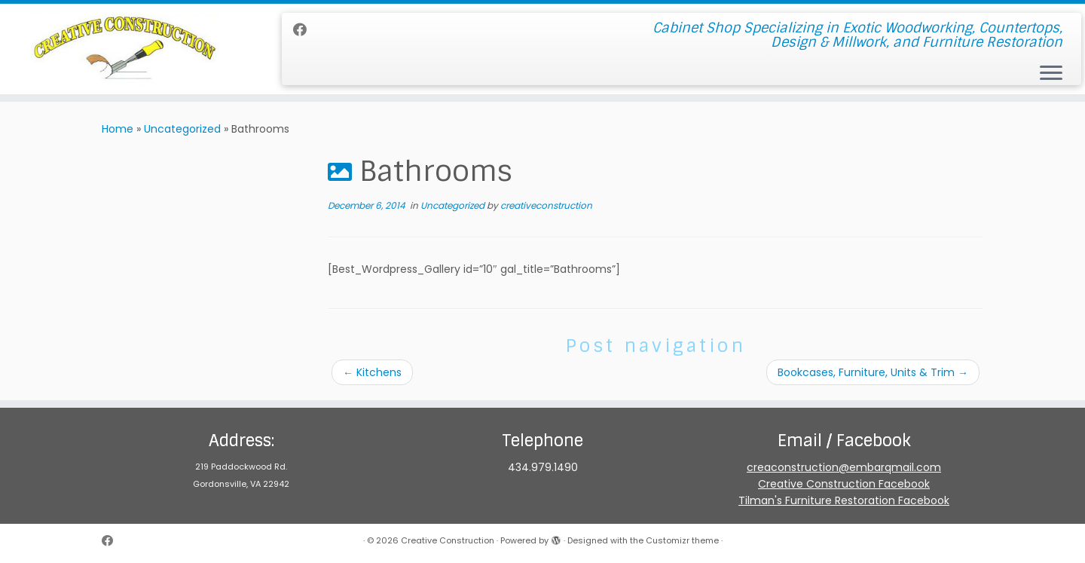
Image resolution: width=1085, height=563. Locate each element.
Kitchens (372, 372)
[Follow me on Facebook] (304, 29)
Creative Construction (447, 540)
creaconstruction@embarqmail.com (844, 467)
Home (117, 128)
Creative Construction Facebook (844, 483)
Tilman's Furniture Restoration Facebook (843, 500)
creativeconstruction (546, 205)
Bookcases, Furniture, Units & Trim (873, 372)
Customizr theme (682, 540)
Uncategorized (182, 128)
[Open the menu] (1051, 74)
